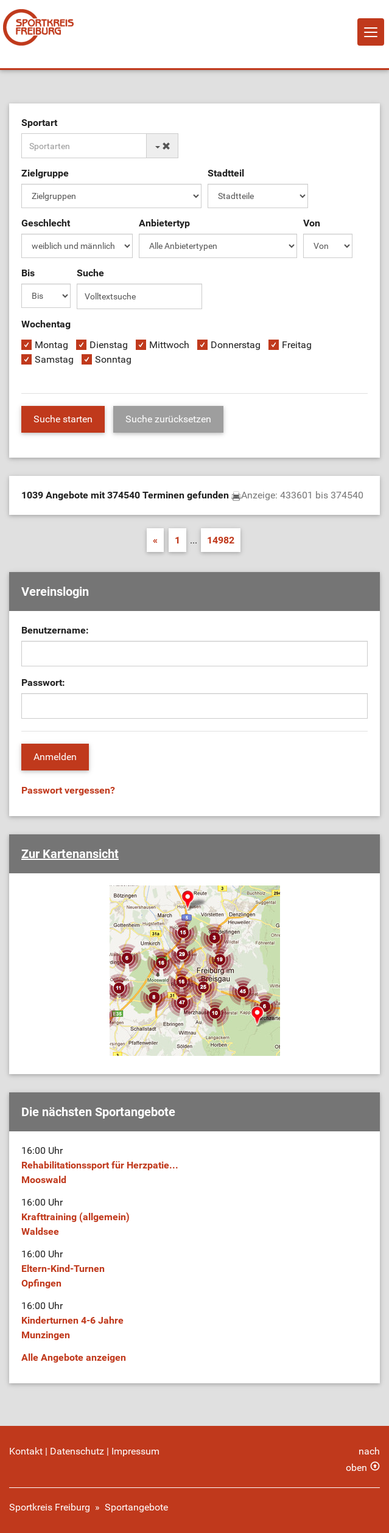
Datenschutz (77, 1451)
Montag (51, 345)
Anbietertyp (164, 223)
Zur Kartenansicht (70, 854)
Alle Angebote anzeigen (73, 1357)
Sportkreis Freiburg (49, 1507)
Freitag (297, 345)
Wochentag (46, 324)
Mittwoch (169, 345)
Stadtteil (226, 173)
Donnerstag (236, 345)
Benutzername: (55, 630)
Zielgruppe (45, 173)
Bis (28, 273)
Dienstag (108, 345)
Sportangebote (136, 1507)
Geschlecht (45, 223)
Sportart (39, 122)
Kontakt (26, 1451)
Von (311, 223)
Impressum (135, 1451)
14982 (220, 540)
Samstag (54, 359)
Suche (90, 273)
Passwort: (43, 682)
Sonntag (113, 359)
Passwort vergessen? (68, 790)
